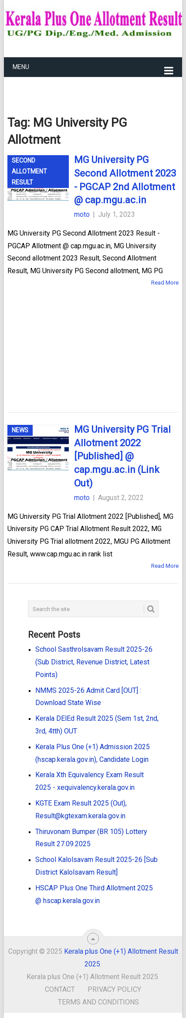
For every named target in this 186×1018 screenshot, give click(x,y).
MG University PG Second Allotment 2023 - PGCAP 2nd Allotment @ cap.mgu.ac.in (125, 179)
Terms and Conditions (98, 1002)
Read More (165, 282)
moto (82, 214)
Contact (60, 989)
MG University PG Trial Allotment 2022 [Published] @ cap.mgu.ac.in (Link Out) (122, 456)
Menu (21, 66)
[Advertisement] (79, 336)
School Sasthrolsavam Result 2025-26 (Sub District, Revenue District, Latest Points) (93, 662)
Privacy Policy (114, 989)
